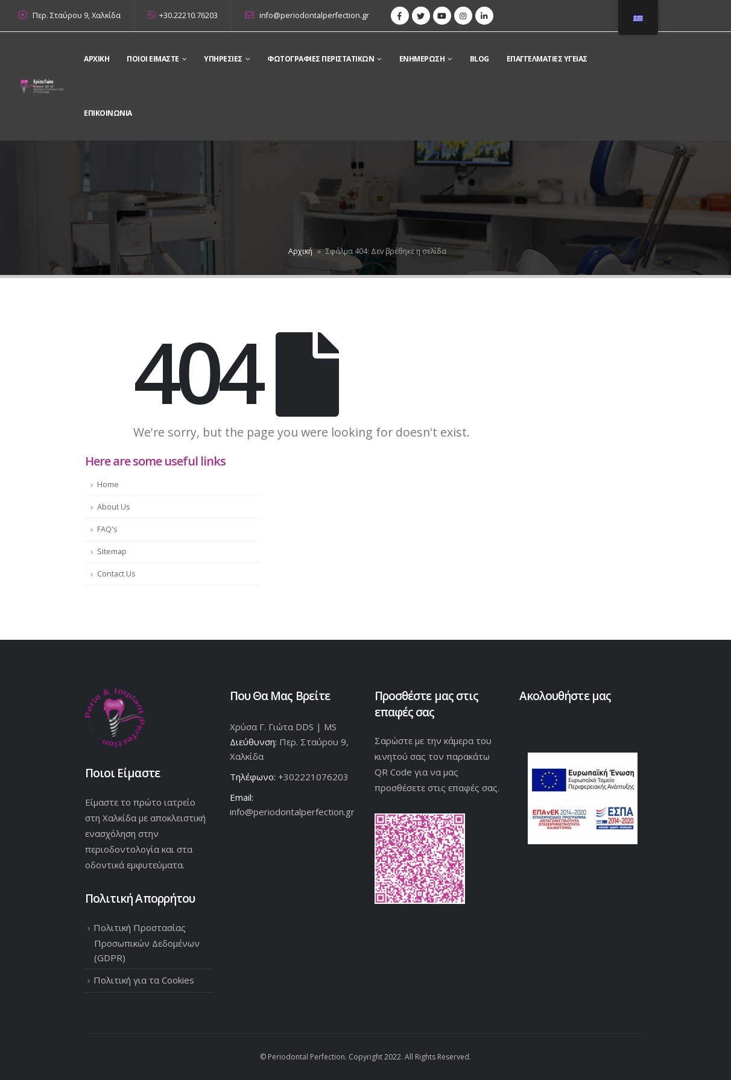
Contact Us (116, 574)
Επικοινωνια (108, 113)
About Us (113, 507)
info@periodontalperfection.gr (307, 15)
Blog (479, 59)
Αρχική (300, 251)
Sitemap (112, 551)
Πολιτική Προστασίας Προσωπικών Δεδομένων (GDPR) (146, 942)
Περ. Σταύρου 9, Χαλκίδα (77, 15)
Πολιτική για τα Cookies (143, 980)
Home (108, 484)
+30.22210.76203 (183, 15)
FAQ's (107, 529)
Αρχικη (96, 59)
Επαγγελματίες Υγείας (547, 59)
